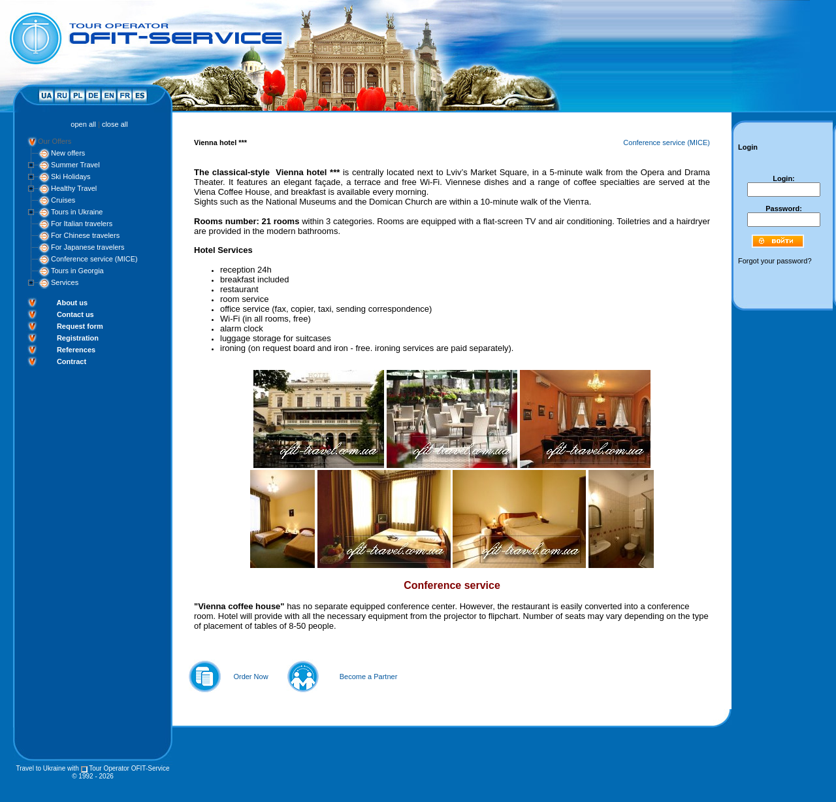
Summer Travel (75, 165)
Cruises (63, 200)
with (73, 768)
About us (72, 303)
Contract (71, 361)
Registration (78, 338)
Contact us (75, 314)
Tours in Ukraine (77, 212)
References (76, 350)
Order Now (250, 676)
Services (64, 282)
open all (83, 124)
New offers (68, 153)
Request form (80, 326)
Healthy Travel (74, 188)
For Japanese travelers (88, 247)
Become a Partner (369, 676)
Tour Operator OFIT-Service (129, 768)
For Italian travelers (81, 223)
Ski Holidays (71, 176)
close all (115, 124)
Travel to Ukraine (40, 768)
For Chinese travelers (85, 235)
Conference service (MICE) (94, 259)
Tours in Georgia (77, 271)
